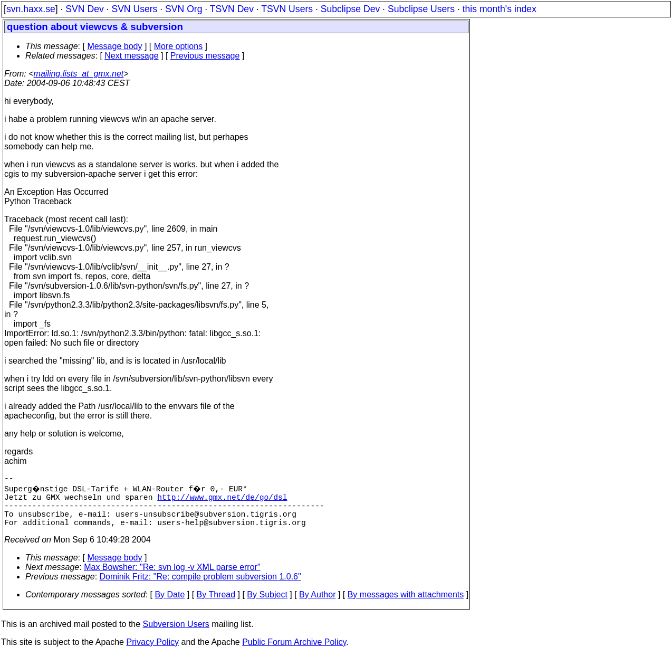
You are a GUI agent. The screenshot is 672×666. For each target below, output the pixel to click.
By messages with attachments (406, 605)
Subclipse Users (421, 9)
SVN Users (134, 9)
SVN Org (183, 9)
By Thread (216, 605)
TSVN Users (287, 9)
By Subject (267, 605)
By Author (317, 605)
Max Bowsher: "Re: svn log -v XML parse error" (172, 577)
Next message (131, 55)
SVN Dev (84, 9)
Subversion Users (176, 634)
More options (178, 46)
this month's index (499, 9)
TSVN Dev (232, 9)
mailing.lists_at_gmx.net (79, 73)
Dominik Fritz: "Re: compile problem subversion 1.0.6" (200, 587)
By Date (170, 605)
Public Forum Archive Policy (294, 652)
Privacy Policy (152, 652)
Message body (114, 46)
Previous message (205, 55)
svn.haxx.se (30, 9)
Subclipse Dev (350, 9)
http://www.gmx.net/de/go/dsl (222, 501)
